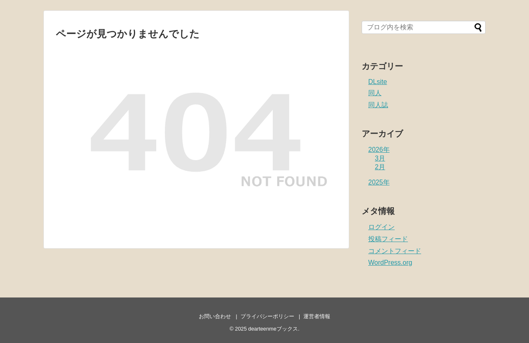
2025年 (379, 182)
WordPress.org (390, 262)
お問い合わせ (215, 316)
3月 (380, 158)
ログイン (381, 226)
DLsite (377, 81)
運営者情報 (316, 316)
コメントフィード (394, 250)
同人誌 (378, 104)
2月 (380, 166)
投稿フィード (388, 238)
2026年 (379, 149)
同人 (374, 92)
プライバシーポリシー (267, 316)
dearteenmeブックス (273, 329)
